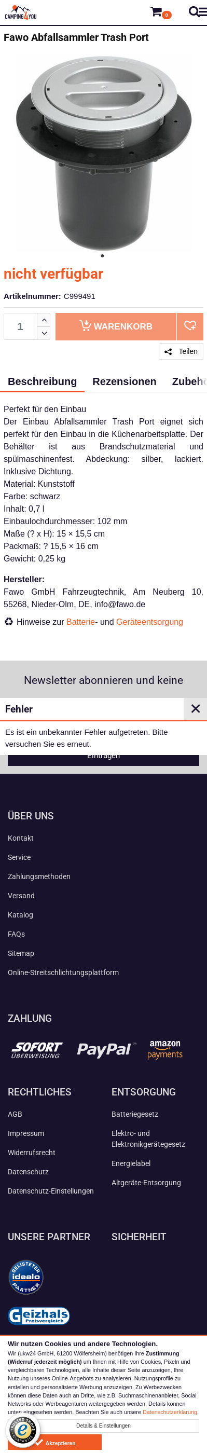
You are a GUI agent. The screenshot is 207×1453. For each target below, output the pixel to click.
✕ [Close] (195, 709)
